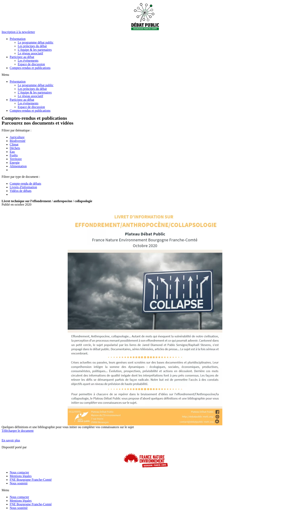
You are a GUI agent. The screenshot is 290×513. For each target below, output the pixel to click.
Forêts (14, 155)
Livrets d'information (23, 187)
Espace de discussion (31, 64)
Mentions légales (21, 476)
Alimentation (18, 166)
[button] (18, 32)
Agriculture (17, 137)
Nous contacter (19, 472)
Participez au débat (22, 57)
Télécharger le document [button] (18, 430)
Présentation (18, 39)
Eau (12, 151)
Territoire (16, 159)
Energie (15, 162)
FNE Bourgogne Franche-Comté (31, 479)
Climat (14, 144)
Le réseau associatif (30, 53)
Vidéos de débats (20, 191)
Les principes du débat (32, 46)
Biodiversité (17, 141)
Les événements (28, 60)
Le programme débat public (35, 42)
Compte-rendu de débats (25, 183)
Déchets (15, 148)
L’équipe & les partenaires (35, 49)
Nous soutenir (19, 483)
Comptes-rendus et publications (30, 68)
